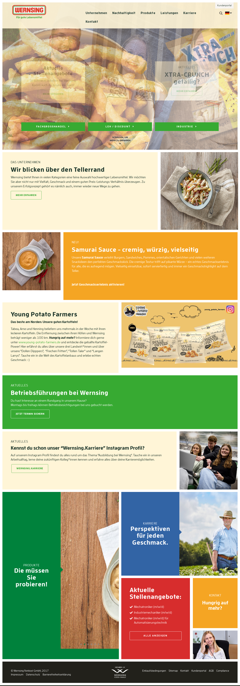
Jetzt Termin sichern (30, 413)
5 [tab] (95, 644)
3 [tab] (88, 644)
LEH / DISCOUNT (118, 126)
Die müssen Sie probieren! (31, 577)
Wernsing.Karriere (29, 468)
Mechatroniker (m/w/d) (149, 606)
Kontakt (92, 21)
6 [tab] (98, 644)
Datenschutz (33, 674)
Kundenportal (198, 670)
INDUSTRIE (185, 126)
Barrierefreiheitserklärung (57, 674)
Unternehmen (96, 13)
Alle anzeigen (155, 635)
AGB (211, 670)
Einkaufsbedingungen (154, 670)
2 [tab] (84, 644)
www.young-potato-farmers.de (39, 342)
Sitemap (173, 670)
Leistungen (169, 13)
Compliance (222, 670)
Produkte (148, 13)
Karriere (189, 13)
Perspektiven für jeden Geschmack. (150, 535)
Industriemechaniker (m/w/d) (153, 612)
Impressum (17, 674)
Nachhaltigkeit (124, 13)
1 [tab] (81, 644)
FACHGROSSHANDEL (51, 126)
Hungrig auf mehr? (215, 605)
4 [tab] (91, 644)
